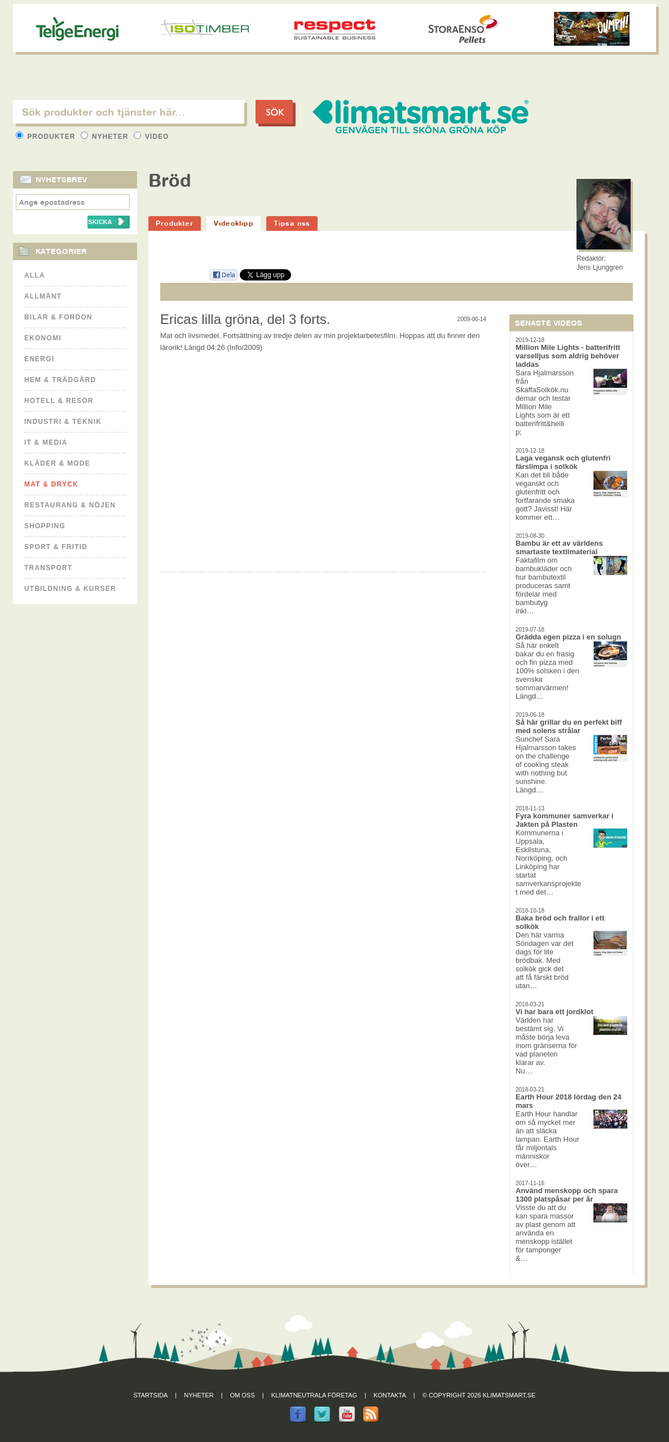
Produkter (47, 137)
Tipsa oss (292, 223)
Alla (34, 275)
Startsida (151, 1395)
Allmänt (42, 296)
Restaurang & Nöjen (70, 505)
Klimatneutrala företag (314, 1395)
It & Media (46, 442)
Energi (39, 359)
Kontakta (389, 1395)
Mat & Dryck (51, 484)
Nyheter (106, 137)
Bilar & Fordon (58, 317)
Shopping (44, 526)
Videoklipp (233, 223)
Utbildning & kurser (70, 589)
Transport (48, 568)
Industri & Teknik (63, 422)
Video (151, 137)
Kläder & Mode (57, 463)
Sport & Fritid (55, 547)
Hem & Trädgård (60, 380)
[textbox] (128, 112)
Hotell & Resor (59, 401)
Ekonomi (42, 338)
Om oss (242, 1395)
